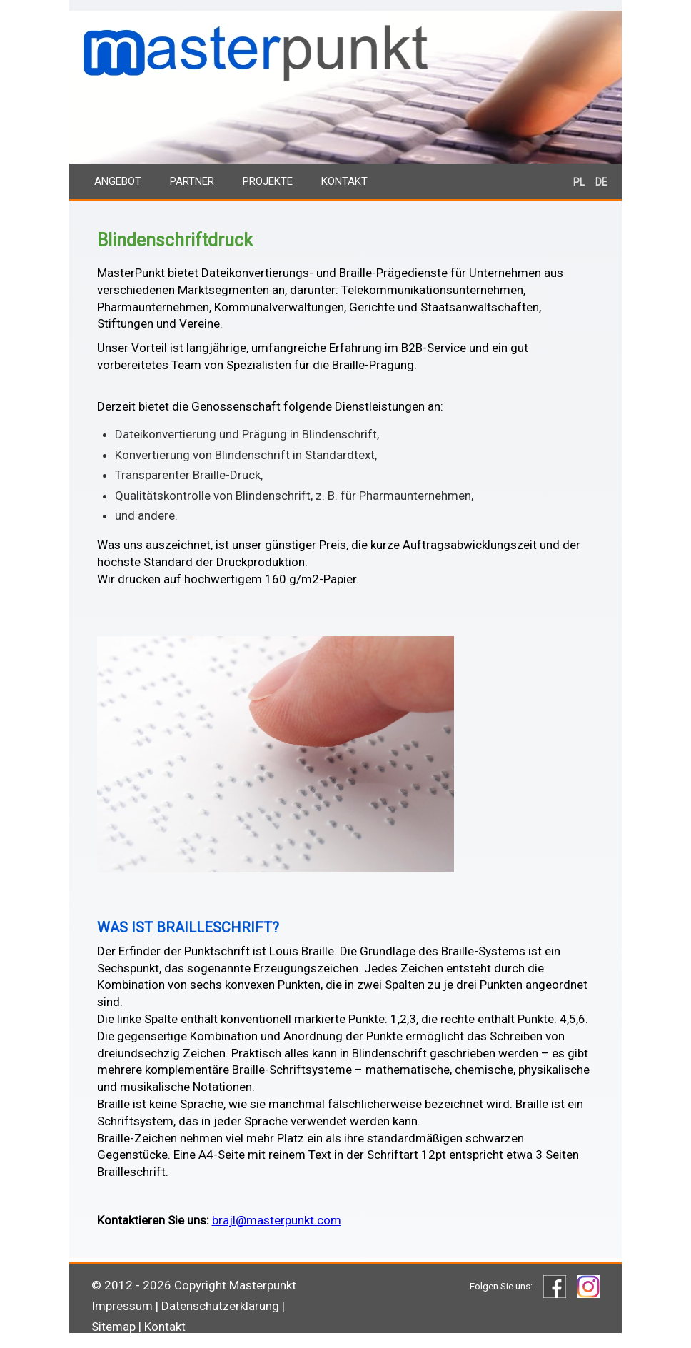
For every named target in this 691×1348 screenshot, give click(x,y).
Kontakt (344, 181)
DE (601, 182)
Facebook (554, 1286)
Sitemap (113, 1326)
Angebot (117, 181)
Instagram (588, 1286)
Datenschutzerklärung (220, 1306)
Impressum (122, 1306)
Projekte (268, 181)
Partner (192, 181)
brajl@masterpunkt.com (276, 1220)
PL (579, 182)
